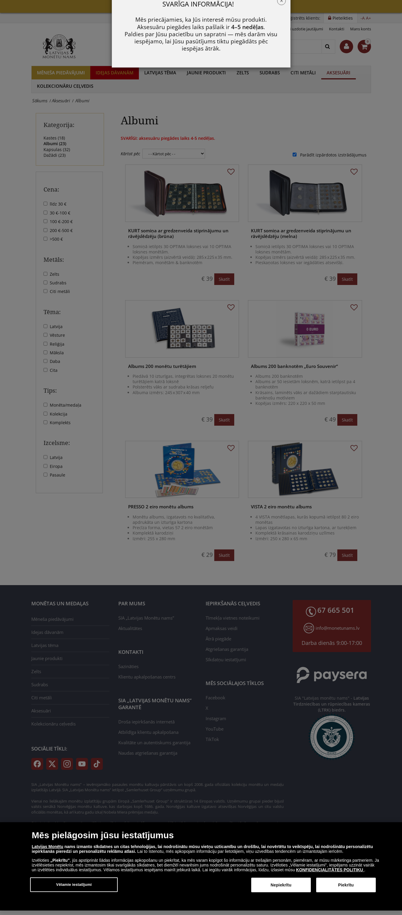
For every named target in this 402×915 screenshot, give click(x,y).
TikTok (212, 739)
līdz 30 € (58, 204)
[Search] (328, 46)
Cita (54, 370)
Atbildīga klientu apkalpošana (148, 732)
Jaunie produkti (206, 73)
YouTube (214, 729)
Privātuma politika (261, 29)
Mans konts (360, 29)
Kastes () (54, 138)
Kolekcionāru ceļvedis (65, 86)
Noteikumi (229, 29)
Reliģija (57, 344)
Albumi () (55, 143)
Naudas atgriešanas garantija (147, 753)
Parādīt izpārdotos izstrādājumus (333, 155)
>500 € (56, 239)
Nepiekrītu (281, 889)
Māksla (57, 352)
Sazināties (128, 666)
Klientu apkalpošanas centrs (147, 677)
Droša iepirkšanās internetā (146, 722)
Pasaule (57, 475)
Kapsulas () (57, 149)
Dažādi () (55, 155)
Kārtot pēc (130, 153)
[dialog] (201, 870)
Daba (55, 361)
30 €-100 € (60, 213)
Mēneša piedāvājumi (61, 73)
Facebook (215, 698)
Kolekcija (58, 414)
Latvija (56, 326)
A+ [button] (368, 18)
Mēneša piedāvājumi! (201, 6)
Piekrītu (346, 889)
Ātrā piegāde (218, 639)
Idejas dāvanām (115, 73)
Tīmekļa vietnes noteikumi (233, 618)
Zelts (243, 73)
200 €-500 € (61, 230)
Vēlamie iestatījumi (74, 888)
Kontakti (336, 29)
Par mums (184, 29)
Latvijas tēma (160, 73)
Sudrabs (270, 73)
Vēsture (57, 335)
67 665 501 (194, 46)
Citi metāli (303, 73)
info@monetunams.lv (338, 628)
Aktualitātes (130, 628)
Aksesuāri (338, 73)
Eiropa (56, 466)
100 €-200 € (61, 221)
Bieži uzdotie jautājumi (303, 29)
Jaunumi (206, 29)
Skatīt (224, 279)
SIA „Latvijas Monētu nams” (146, 618)
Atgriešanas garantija (227, 649)
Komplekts (60, 422)
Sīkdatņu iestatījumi (226, 659)
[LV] (61, 46)
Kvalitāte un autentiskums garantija (154, 742)
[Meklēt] (269, 46)
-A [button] (363, 18)
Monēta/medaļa (65, 405)
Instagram (216, 718)
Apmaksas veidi (222, 628)
